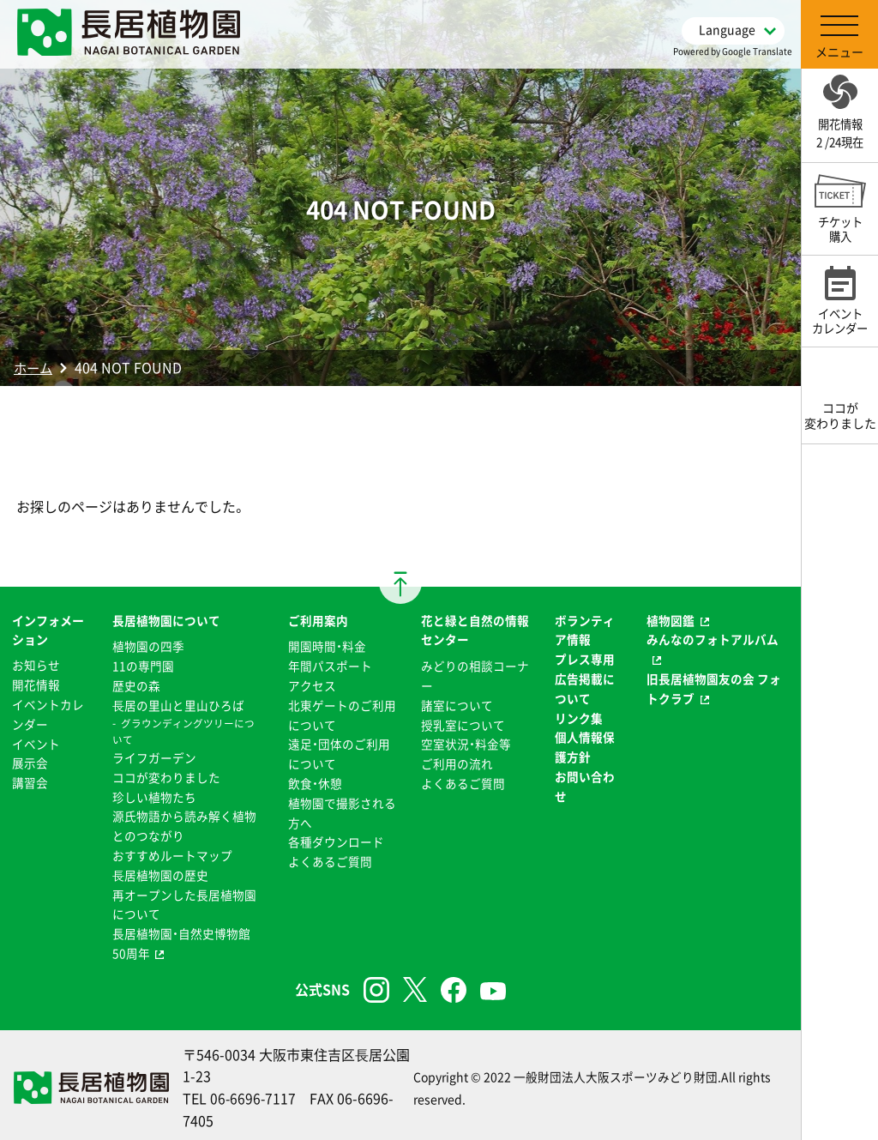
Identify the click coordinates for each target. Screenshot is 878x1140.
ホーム (34, 367)
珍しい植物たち (153, 794)
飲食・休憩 (314, 780)
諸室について (457, 703)
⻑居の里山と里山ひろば (177, 703)
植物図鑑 (670, 620)
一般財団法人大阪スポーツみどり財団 (616, 1071)
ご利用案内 (317, 620)
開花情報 (36, 684)
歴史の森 (135, 684)
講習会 (30, 780)
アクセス (311, 684)
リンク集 (579, 716)
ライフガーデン (153, 755)
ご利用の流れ (457, 760)
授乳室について (463, 723)
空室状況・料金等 (466, 742)
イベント (36, 742)
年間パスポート (329, 664)
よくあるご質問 (329, 857)
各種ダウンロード (335, 838)
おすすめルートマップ (171, 851)
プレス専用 (585, 658)
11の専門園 (142, 664)
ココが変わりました (165, 774)
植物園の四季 (147, 645)
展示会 (30, 760)
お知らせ (36, 664)
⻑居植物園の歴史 (159, 870)
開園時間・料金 (326, 645)
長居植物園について (165, 620)
